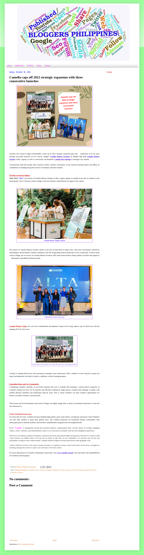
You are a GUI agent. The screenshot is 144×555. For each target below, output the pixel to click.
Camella (62, 470)
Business (48, 66)
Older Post (95, 540)
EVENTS (30, 66)
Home (9, 66)
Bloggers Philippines (52, 470)
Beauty (39, 66)
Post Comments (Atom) (26, 544)
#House (37, 470)
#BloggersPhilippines (21, 470)
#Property (43, 470)
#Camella (31, 470)
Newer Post (14, 540)
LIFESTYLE (19, 66)
